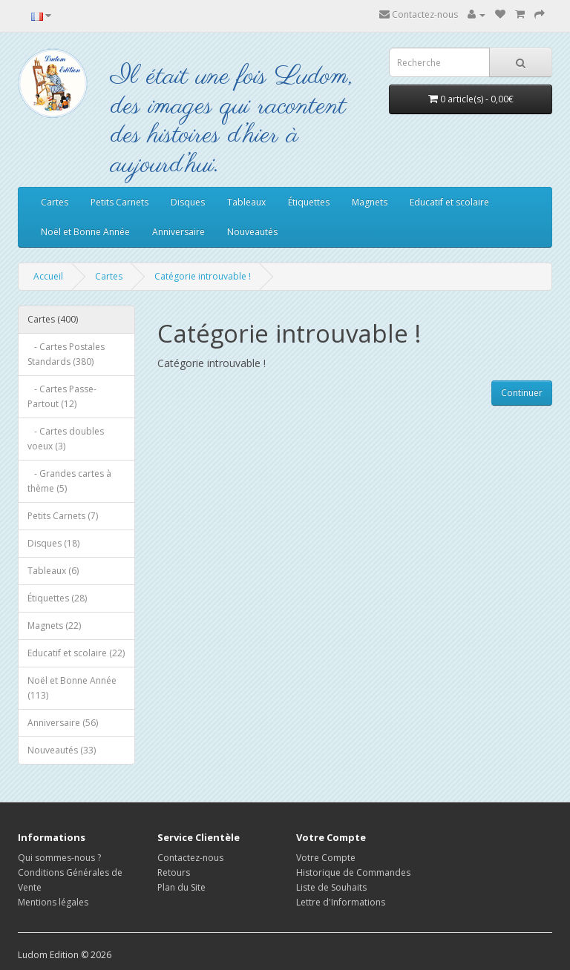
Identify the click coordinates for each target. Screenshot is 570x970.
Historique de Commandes (353, 872)
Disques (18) (53, 543)
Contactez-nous (418, 14)
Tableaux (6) (53, 570)
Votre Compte (326, 857)
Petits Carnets (119, 202)
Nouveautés (252, 231)
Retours (173, 872)
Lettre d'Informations (340, 902)
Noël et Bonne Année (85, 231)
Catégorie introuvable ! (202, 276)
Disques (188, 202)
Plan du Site (181, 887)
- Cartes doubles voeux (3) (65, 438)
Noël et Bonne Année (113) (72, 688)
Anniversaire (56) (62, 722)
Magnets (369, 202)
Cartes (54, 202)
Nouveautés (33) (61, 750)
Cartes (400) (52, 319)
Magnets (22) (54, 625)
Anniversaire (178, 231)
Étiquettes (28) (57, 598)
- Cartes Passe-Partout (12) (61, 396)
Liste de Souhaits (331, 887)
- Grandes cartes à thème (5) (69, 481)
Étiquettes (309, 202)
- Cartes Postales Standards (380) (66, 354)
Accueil (48, 276)
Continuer (522, 392)
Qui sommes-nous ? (59, 857)
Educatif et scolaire (449, 202)
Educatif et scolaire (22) (76, 653)
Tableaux (246, 202)
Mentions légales (53, 902)
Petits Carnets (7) (62, 515)
